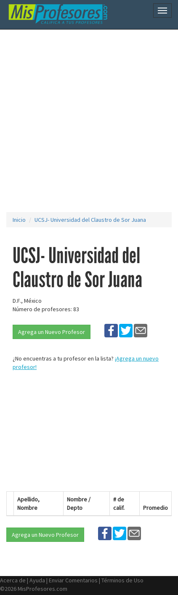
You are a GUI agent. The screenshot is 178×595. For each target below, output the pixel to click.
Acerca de (13, 580)
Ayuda (37, 580)
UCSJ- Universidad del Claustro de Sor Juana (90, 219)
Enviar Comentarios (73, 580)
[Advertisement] (89, 121)
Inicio (19, 219)
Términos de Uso (122, 580)
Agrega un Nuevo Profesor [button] (51, 332)
